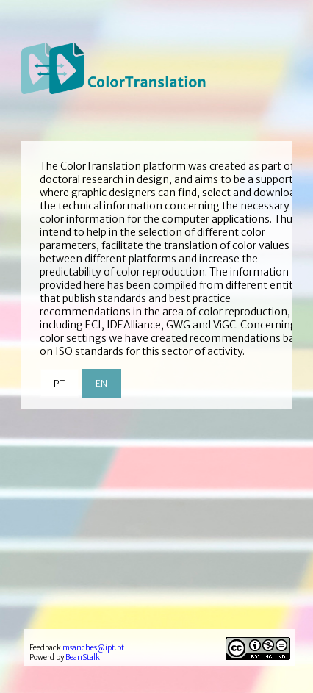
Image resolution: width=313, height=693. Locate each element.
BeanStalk (82, 657)
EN (101, 383)
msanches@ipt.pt (93, 648)
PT (59, 383)
